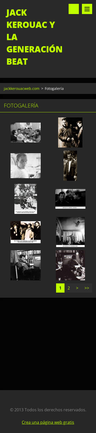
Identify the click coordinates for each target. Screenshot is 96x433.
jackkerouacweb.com (21, 88)
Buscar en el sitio (74, 9)
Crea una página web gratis (48, 422)
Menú (87, 9)
